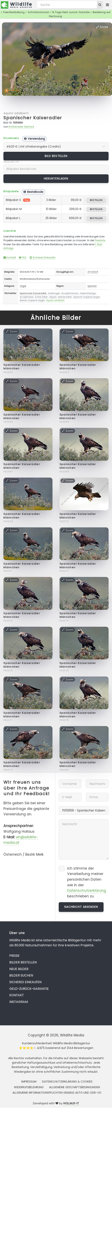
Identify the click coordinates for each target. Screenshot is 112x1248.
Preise (14, 956)
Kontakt (9, 257)
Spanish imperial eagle (86, 296)
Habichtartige (88, 293)
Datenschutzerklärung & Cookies (67, 1082)
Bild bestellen (56, 156)
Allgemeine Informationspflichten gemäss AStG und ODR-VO (56, 1093)
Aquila (53, 296)
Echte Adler (41, 296)
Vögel (23, 286)
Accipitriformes (69, 293)
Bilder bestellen (23, 962)
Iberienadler (65, 296)
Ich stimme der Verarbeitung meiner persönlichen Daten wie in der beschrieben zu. (86, 882)
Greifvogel (54, 293)
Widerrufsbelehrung (29, 1087)
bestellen (96, 200)
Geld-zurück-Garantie (29, 989)
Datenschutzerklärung (86, 890)
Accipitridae (26, 296)
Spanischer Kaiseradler (32, 118)
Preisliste (100, 240)
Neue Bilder (18, 969)
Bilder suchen (21, 975)
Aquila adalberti (16, 113)
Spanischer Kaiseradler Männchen (21, 366)
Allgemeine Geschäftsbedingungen (74, 1087)
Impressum (28, 1082)
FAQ (22, 257)
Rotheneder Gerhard (21, 126)
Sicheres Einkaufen (42, 257)
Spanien (92, 286)
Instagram (18, 1002)
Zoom (102, 27)
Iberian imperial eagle (32, 300)
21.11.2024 (92, 271)
